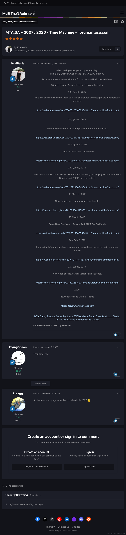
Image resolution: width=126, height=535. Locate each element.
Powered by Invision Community (63, 530)
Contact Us (63, 526)
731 (18, 420)
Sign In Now (89, 466)
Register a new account (36, 466)
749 (19, 374)
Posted (45, 63)
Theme (50, 526)
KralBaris (22, 47)
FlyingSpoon (18, 347)
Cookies (76, 526)
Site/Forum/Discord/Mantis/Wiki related (55, 50)
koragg (18, 393)
